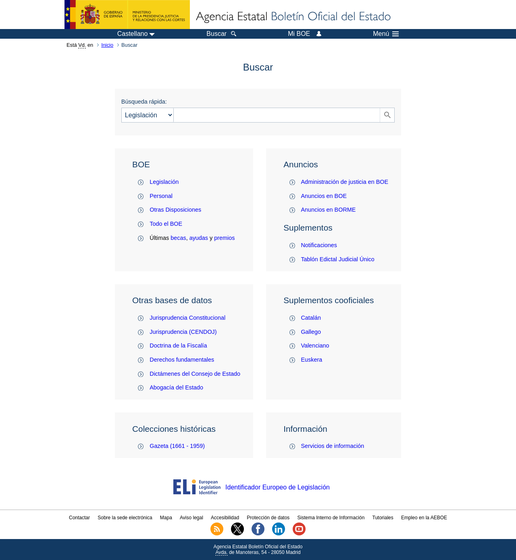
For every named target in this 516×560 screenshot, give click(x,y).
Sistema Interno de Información (331, 517)
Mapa (166, 517)
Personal (161, 196)
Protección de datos (268, 517)
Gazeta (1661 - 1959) (177, 446)
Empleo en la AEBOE (424, 517)
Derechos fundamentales (182, 359)
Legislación (164, 182)
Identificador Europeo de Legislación (277, 487)
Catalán (311, 317)
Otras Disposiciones (175, 209)
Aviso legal (191, 517)
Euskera (311, 359)
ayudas (198, 238)
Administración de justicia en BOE (344, 182)
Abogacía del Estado (176, 387)
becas (178, 238)
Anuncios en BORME (328, 209)
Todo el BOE (166, 224)
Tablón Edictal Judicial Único (337, 259)
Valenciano (315, 345)
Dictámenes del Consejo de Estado (195, 374)
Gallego (311, 332)
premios (224, 238)
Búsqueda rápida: (144, 101)
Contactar (79, 517)
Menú (386, 34)
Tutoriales (382, 517)
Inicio (107, 45)
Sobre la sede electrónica (125, 517)
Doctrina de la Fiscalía (178, 345)
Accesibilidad (225, 517)
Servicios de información (332, 446)
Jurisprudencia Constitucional (187, 317)
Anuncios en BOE (324, 196)
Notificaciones (319, 245)
